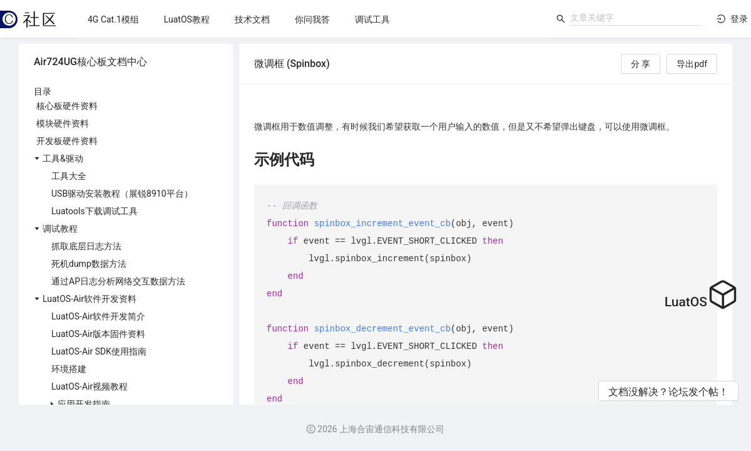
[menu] (312, 19)
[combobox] (636, 17)
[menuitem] (113, 19)
